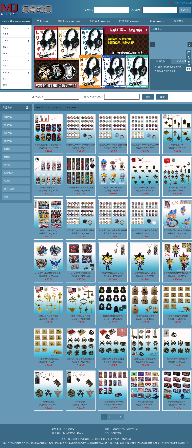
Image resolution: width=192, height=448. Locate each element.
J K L (5, 47)
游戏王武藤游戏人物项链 (145, 273)
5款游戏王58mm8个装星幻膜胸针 (80, 230)
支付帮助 (114, 439)
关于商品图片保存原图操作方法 (167, 67)
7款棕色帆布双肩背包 (145, 316)
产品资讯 (181, 61)
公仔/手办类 (9, 189)
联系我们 (84, 439)
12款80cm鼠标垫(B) (48, 230)
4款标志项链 (48, 402)
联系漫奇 (129, 21)
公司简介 (96, 439)
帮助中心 (179, 21)
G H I (5, 40)
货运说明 (126, 439)
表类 (6, 197)
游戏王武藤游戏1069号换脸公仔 (177, 273)
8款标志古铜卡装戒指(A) (177, 359)
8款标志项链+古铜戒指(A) (145, 359)
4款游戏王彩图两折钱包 (81, 273)
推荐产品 (8, 133)
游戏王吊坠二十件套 (177, 187)
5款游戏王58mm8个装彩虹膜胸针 (145, 145)
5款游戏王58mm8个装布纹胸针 (145, 230)
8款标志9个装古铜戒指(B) (113, 359)
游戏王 (73, 108)
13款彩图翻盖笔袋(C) (177, 402)
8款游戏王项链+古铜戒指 (145, 187)
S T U (5, 66)
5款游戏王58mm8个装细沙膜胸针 (80, 145)
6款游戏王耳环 (177, 145)
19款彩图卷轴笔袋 (145, 402)
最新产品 (8, 117)
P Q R (5, 60)
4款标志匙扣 (80, 402)
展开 (188, 60)
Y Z (4, 79)
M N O (6, 53)
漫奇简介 (99, 21)
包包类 (7, 157)
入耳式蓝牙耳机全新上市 (165, 71)
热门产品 (8, 125)
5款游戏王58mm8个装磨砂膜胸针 (113, 230)
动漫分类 (16, 21)
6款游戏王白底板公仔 (113, 187)
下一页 (119, 417)
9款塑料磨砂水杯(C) (48, 187)
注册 (162, 96)
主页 (42, 21)
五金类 (7, 149)
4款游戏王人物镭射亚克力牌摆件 (49, 273)
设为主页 (188, 3)
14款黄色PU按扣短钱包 (48, 359)
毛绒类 (7, 181)
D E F (5, 34)
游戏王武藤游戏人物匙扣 (112, 273)
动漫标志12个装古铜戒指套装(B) (80, 359)
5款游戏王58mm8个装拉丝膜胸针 (113, 145)
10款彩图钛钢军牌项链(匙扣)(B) (48, 145)
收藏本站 (179, 3)
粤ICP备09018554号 (179, 443)
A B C (5, 28)
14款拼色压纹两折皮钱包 (177, 316)
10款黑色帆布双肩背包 (112, 316)
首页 (47, 108)
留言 (157, 21)
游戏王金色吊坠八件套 (48, 316)
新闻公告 (160, 61)
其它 (5, 85)
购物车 (171, 3)
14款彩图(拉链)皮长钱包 (112, 402)
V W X (6, 72)
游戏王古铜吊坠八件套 (80, 316)
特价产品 (8, 141)
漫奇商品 (68, 21)
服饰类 (7, 165)
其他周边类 (9, 173)
